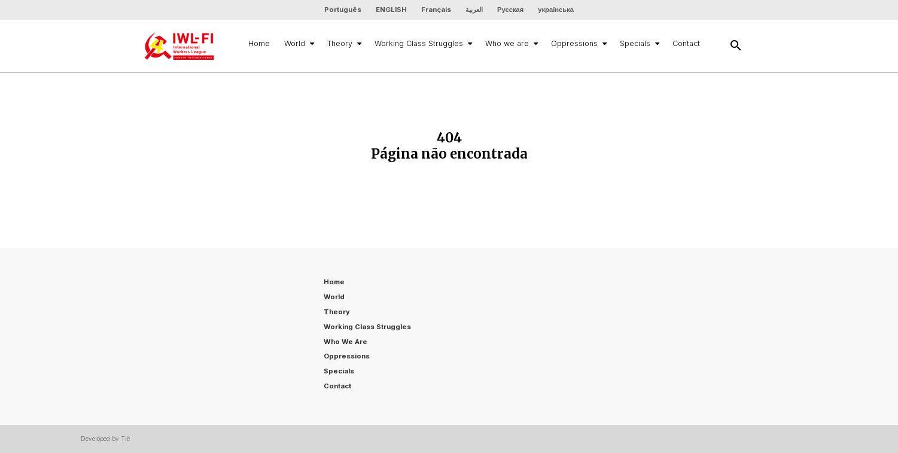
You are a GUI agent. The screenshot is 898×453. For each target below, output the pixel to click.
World (298, 43)
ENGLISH (391, 9)
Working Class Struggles (423, 43)
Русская (510, 9)
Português (342, 9)
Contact (686, 43)
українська (556, 9)
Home (259, 43)
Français (436, 9)
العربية (474, 9)
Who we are (511, 43)
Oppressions (578, 43)
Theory (343, 43)
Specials (639, 43)
